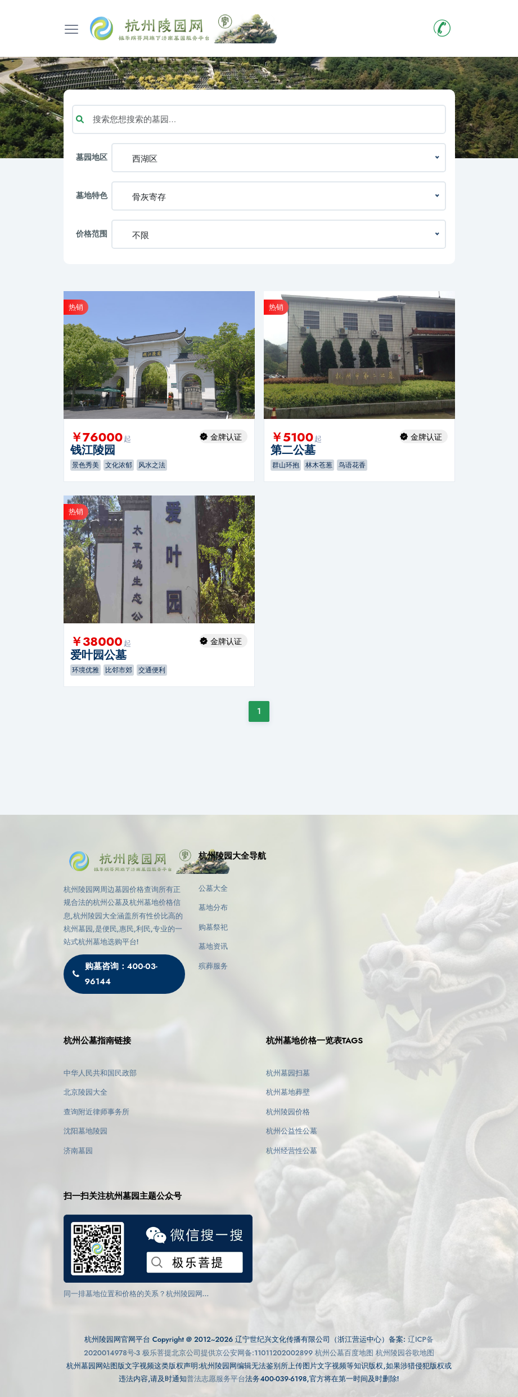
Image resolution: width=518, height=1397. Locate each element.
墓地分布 (213, 907)
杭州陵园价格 (288, 1111)
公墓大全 (213, 888)
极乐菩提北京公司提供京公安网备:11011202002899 (227, 1352)
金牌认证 (226, 437)
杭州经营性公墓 (291, 1150)
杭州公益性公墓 (291, 1131)
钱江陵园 (92, 450)
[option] (159, 355)
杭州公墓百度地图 (344, 1352)
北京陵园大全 (85, 1092)
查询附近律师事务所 (96, 1111)
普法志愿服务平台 (216, 1378)
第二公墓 (293, 450)
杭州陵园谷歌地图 (405, 1352)
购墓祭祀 (213, 927)
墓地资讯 (213, 946)
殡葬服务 (213, 966)
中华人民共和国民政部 (100, 1073)
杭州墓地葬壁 (288, 1092)
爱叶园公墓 (98, 655)
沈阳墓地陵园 (85, 1131)
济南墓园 (78, 1150)
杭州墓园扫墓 (288, 1073)
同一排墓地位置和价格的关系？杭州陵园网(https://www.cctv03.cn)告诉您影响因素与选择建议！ (150, 1294)
